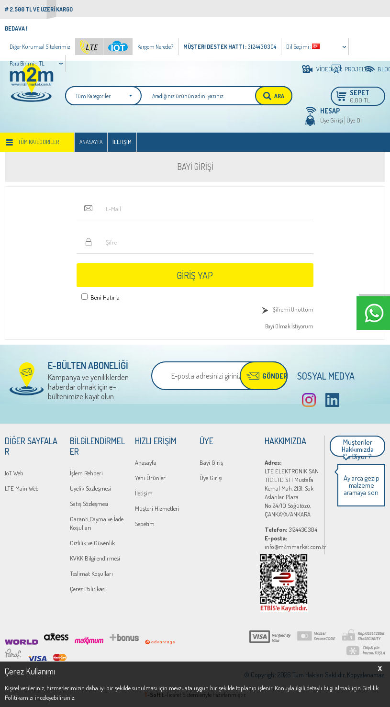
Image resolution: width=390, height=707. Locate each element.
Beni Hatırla (105, 297)
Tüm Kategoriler (38, 142)
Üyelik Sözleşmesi (90, 488)
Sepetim (145, 523)
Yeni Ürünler (150, 478)
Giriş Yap (195, 275)
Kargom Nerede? (155, 46)
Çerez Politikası (88, 589)
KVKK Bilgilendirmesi (95, 558)
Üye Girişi (331, 120)
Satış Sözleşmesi (89, 503)
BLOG (381, 69)
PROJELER (350, 69)
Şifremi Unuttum (293, 309)
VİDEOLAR (321, 69)
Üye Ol (354, 120)
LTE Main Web (22, 488)
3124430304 (291, 529)
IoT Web (14, 473)
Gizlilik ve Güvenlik (92, 543)
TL (42, 63)
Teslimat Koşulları (91, 573)
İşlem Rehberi (86, 473)
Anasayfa (90, 142)
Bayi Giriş (211, 462)
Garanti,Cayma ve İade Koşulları (96, 523)
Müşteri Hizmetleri (157, 508)
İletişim (122, 142)
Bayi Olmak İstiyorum (289, 326)
